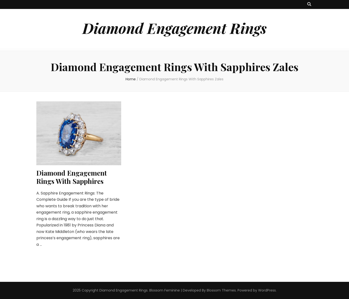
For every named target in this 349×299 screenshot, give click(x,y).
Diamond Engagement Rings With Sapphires (71, 177)
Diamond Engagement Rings (174, 27)
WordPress (267, 290)
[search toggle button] (309, 4)
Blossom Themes (221, 290)
